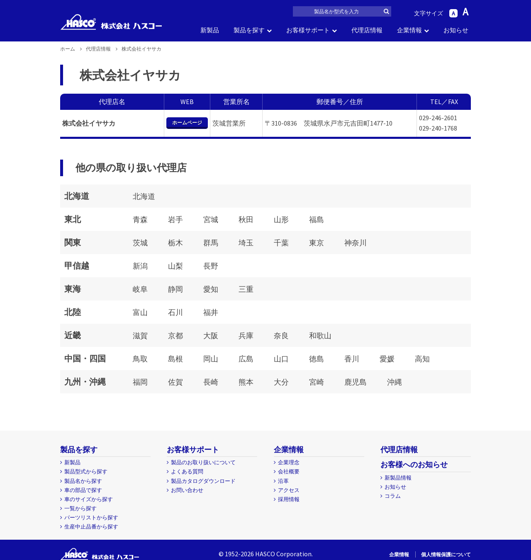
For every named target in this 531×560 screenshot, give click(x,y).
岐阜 (140, 289)
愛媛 (387, 359)
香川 (351, 359)
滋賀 (140, 335)
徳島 (316, 359)
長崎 (210, 382)
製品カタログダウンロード (203, 481)
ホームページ (187, 122)
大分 (281, 382)
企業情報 (409, 30)
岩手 (175, 219)
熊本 (246, 382)
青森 (140, 219)
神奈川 (355, 242)
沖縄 (394, 382)
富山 (140, 312)
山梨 (175, 266)
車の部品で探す (83, 490)
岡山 (210, 359)
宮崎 (316, 382)
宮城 (210, 219)
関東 (72, 242)
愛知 (210, 289)
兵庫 (246, 335)
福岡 (140, 382)
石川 (175, 312)
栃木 (175, 242)
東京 (316, 242)
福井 (210, 312)
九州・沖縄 (85, 381)
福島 (316, 219)
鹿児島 (355, 382)
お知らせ (455, 30)
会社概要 (289, 471)
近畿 (72, 335)
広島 (246, 359)
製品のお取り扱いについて (203, 462)
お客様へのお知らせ (414, 464)
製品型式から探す (85, 471)
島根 (175, 359)
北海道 (76, 196)
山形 (281, 219)
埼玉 (246, 242)
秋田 (246, 219)
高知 (422, 359)
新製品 (209, 30)
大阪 (210, 335)
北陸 (72, 312)
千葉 (281, 242)
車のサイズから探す (88, 499)
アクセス (289, 490)
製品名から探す (83, 481)
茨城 (140, 242)
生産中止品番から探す (91, 526)
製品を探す (249, 30)
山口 (281, 359)
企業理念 (289, 462)
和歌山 (320, 335)
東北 (72, 219)
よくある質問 (187, 471)
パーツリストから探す (91, 517)
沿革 (283, 481)
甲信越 (76, 265)
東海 (72, 289)
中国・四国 (85, 358)
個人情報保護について (446, 554)
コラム (393, 495)
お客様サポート (308, 30)
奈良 (281, 335)
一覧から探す (80, 508)
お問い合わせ (187, 490)
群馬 (210, 242)
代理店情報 (366, 30)
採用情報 (289, 499)
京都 (175, 335)
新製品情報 (398, 477)
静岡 (175, 289)
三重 (246, 289)
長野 (210, 266)
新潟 (140, 266)
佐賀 (175, 382)
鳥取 (140, 359)
